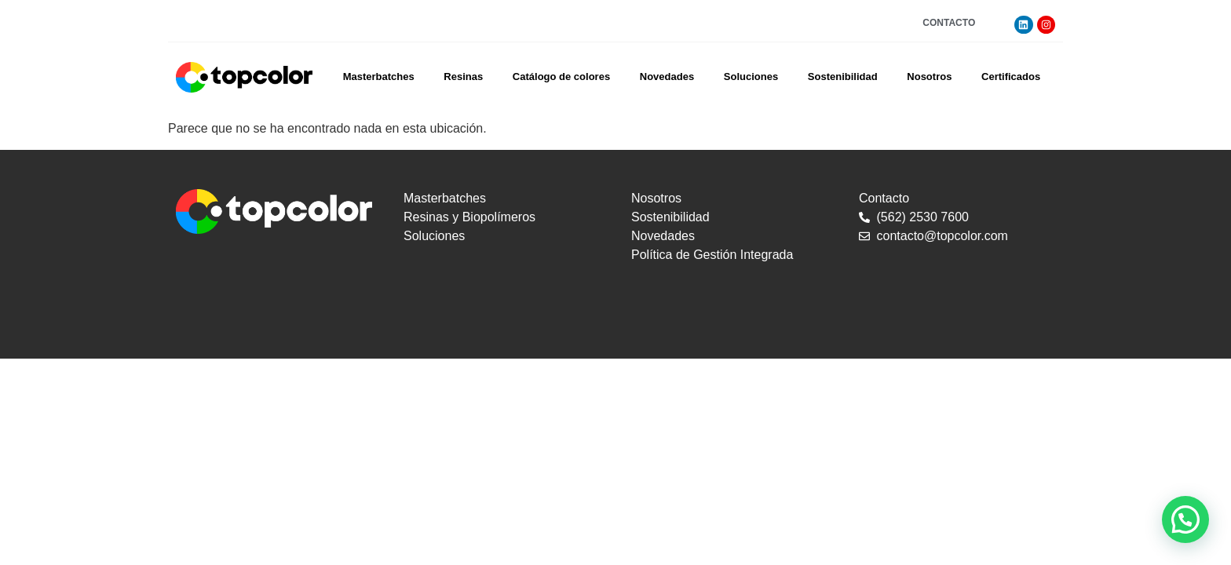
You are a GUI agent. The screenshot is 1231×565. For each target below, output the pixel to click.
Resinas (463, 76)
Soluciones (751, 76)
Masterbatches (379, 76)
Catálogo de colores (561, 76)
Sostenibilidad (843, 76)
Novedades (667, 76)
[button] (1185, 519)
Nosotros (929, 76)
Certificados (1010, 76)
